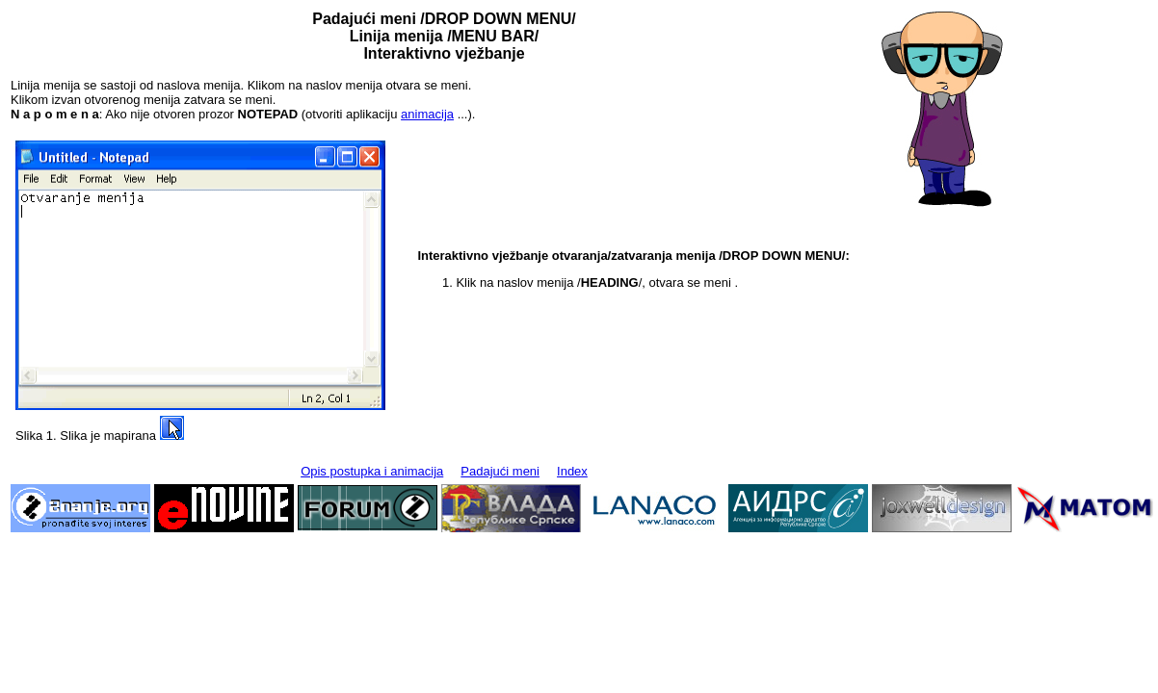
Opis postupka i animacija (372, 471)
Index (572, 471)
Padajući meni (500, 471)
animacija (427, 114)
